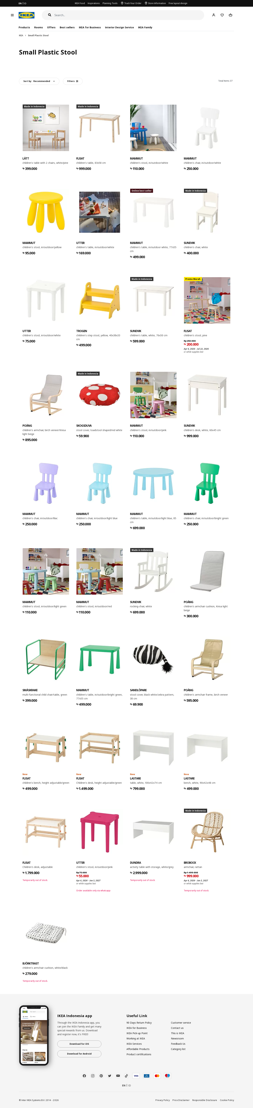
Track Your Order (132, 3)
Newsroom (177, 1038)
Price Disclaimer (181, 1100)
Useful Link (136, 1016)
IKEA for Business (90, 27)
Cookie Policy (227, 1100)
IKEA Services (134, 1043)
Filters (72, 81)
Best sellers (67, 27)
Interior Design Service (119, 27)
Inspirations (94, 3)
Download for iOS (79, 1043)
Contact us (177, 1028)
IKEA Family (145, 27)
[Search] (129, 15)
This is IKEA (177, 1033)
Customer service (181, 1022)
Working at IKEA (135, 1038)
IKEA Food (80, 3)
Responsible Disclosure (204, 1100)
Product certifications (138, 1054)
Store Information (157, 3)
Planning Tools (110, 3)
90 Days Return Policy (139, 1022)
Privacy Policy (162, 1100)
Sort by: (36, 81)
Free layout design (178, 3)
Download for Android (79, 1053)
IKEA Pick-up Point (137, 1033)
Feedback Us (178, 1043)
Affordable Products (138, 1049)
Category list (178, 1049)
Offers (51, 27)
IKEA (21, 35)
